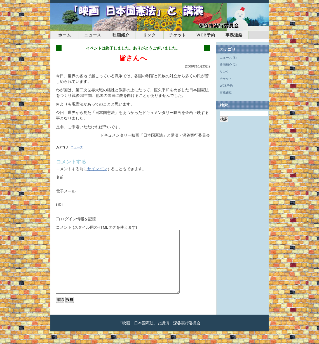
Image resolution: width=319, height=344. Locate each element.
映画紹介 (121, 35)
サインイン (97, 169)
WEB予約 (205, 35)
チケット (177, 35)
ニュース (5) (228, 57)
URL (60, 205)
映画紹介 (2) (228, 64)
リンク (149, 35)
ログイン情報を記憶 (78, 219)
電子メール (66, 191)
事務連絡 (234, 35)
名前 (60, 177)
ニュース (93, 35)
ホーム (64, 35)
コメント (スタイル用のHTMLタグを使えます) (96, 227)
